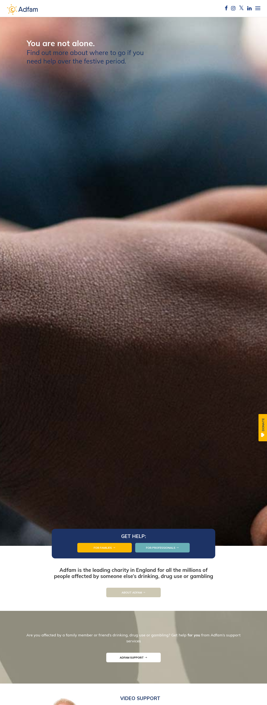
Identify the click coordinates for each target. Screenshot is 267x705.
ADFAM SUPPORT (132, 657)
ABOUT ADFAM (132, 592)
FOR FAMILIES (103, 547)
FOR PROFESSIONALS (160, 547)
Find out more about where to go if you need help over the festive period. (85, 87)
